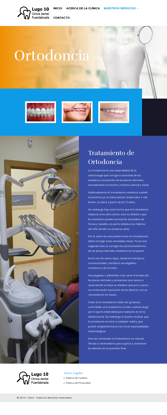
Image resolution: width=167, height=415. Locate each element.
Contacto (61, 18)
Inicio (57, 8)
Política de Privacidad (78, 382)
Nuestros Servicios (120, 8)
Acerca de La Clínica (83, 8)
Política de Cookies (76, 377)
